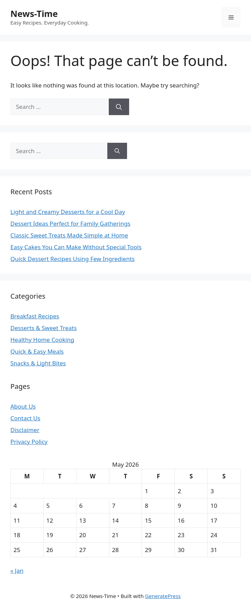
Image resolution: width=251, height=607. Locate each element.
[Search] (119, 107)
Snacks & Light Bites (38, 363)
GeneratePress (163, 595)
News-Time (34, 13)
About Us (23, 406)
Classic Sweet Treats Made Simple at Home (69, 235)
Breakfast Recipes (34, 316)
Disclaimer (24, 430)
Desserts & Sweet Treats (43, 328)
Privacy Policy (28, 442)
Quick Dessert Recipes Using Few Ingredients (72, 259)
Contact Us (25, 418)
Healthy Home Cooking (42, 340)
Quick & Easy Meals (37, 351)
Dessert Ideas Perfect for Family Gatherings (70, 223)
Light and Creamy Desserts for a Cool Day (67, 212)
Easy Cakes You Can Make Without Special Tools (76, 247)
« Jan (17, 571)
